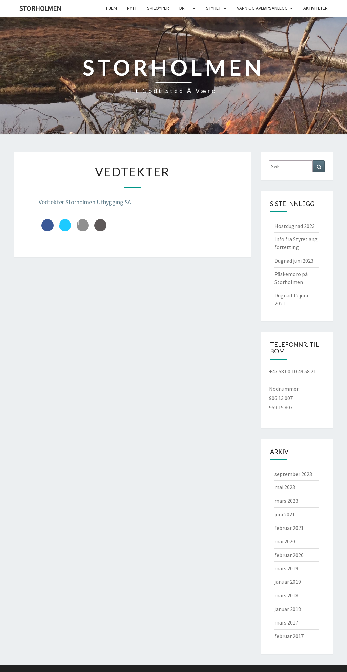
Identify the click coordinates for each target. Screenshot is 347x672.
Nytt (132, 8)
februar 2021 (289, 527)
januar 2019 (287, 581)
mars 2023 (286, 500)
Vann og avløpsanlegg (262, 8)
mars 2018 (286, 595)
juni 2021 (284, 514)
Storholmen (40, 8)
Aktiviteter (315, 8)
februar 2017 (289, 636)
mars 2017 (286, 622)
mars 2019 (286, 568)
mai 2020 (284, 541)
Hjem (111, 8)
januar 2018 (287, 609)
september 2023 (293, 474)
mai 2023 (284, 487)
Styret (213, 8)
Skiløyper (158, 8)
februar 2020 (289, 555)
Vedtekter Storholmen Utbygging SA (85, 202)
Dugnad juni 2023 (293, 260)
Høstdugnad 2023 (294, 226)
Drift (184, 8)
